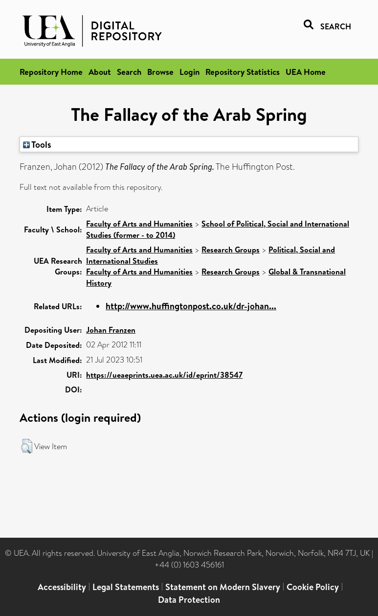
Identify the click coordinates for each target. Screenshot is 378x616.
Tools (37, 144)
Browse (160, 71)
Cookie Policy (313, 587)
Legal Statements (125, 587)
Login (189, 71)
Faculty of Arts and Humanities (139, 223)
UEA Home (306, 71)
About (100, 71)
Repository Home (51, 71)
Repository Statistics (242, 71)
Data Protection (189, 599)
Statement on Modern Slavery (222, 587)
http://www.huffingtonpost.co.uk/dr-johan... (191, 306)
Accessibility (62, 587)
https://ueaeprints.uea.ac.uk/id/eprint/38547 (164, 374)
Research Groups (230, 249)
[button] (26, 446)
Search (129, 71)
